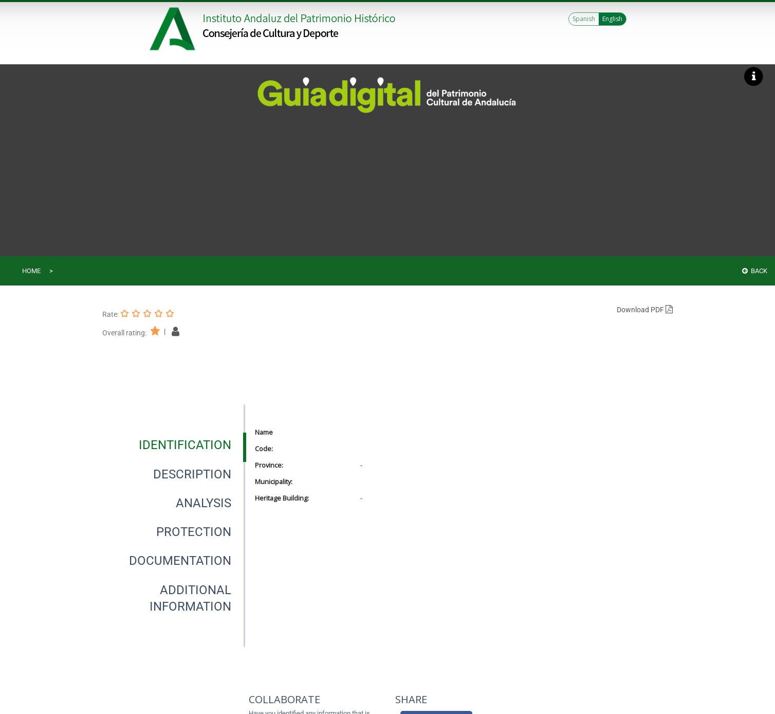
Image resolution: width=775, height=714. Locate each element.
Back (754, 271)
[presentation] (174, 445)
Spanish (584, 18)
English (612, 18)
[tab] (185, 445)
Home (31, 271)
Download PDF (645, 310)
